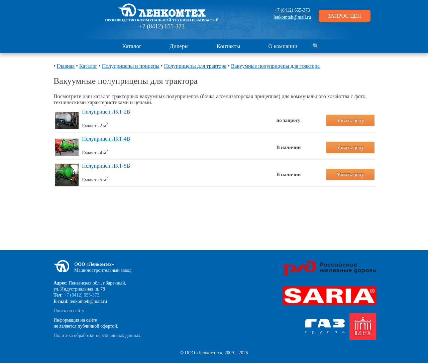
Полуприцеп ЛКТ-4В (106, 139)
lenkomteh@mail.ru (292, 17)
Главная (66, 66)
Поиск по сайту (69, 310)
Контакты (228, 46)
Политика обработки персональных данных (97, 335)
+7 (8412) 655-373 (162, 26)
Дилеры (179, 46)
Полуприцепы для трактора (195, 66)
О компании (283, 46)
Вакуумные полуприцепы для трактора (275, 66)
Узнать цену (350, 120)
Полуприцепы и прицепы (130, 66)
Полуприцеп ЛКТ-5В (106, 166)
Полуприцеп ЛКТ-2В (106, 112)
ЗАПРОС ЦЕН (344, 16)
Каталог (131, 46)
